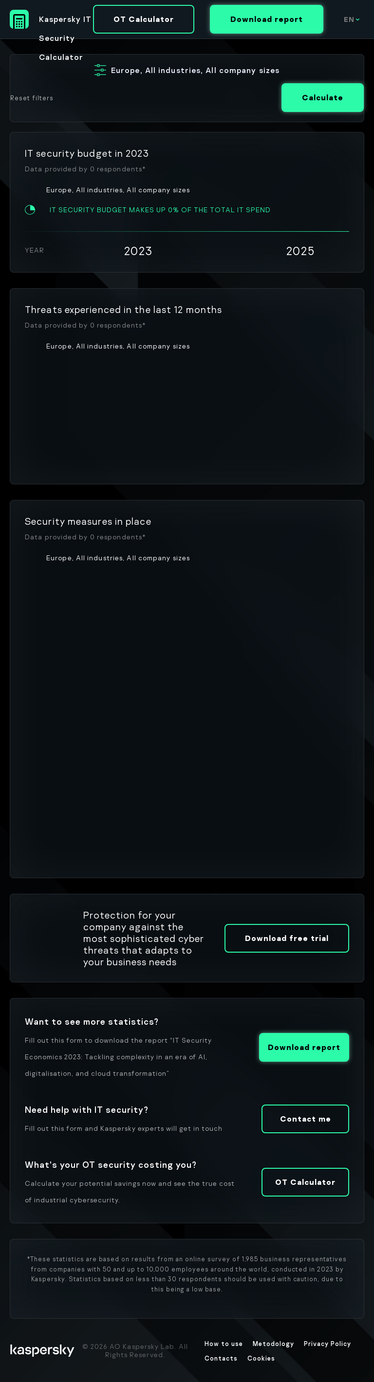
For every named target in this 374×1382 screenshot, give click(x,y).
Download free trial (287, 938)
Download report (266, 19)
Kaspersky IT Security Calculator (65, 21)
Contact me (305, 1119)
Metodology (273, 1343)
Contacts (221, 1358)
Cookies (261, 1358)
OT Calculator (143, 19)
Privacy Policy (327, 1343)
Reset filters (32, 98)
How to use (224, 1343)
